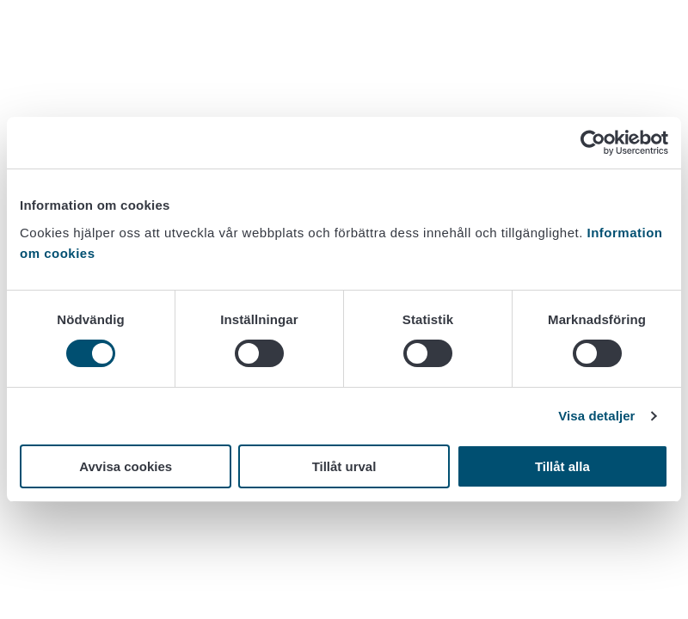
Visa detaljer (596, 415)
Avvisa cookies (125, 466)
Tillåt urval (344, 466)
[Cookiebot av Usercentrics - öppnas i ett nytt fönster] (593, 143)
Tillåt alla (562, 466)
